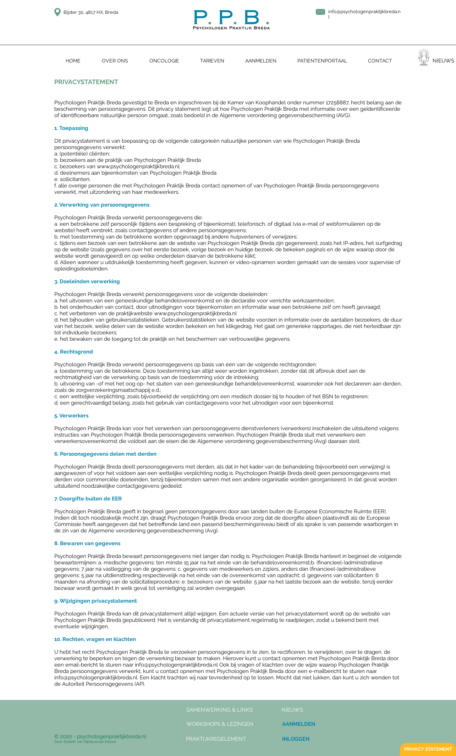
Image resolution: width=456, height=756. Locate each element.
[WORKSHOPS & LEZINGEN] (220, 724)
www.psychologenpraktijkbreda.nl (138, 166)
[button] (292, 710)
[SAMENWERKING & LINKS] (219, 710)
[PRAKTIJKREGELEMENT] (216, 739)
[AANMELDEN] (299, 724)
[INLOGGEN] (296, 739)
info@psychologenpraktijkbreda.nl (176, 665)
